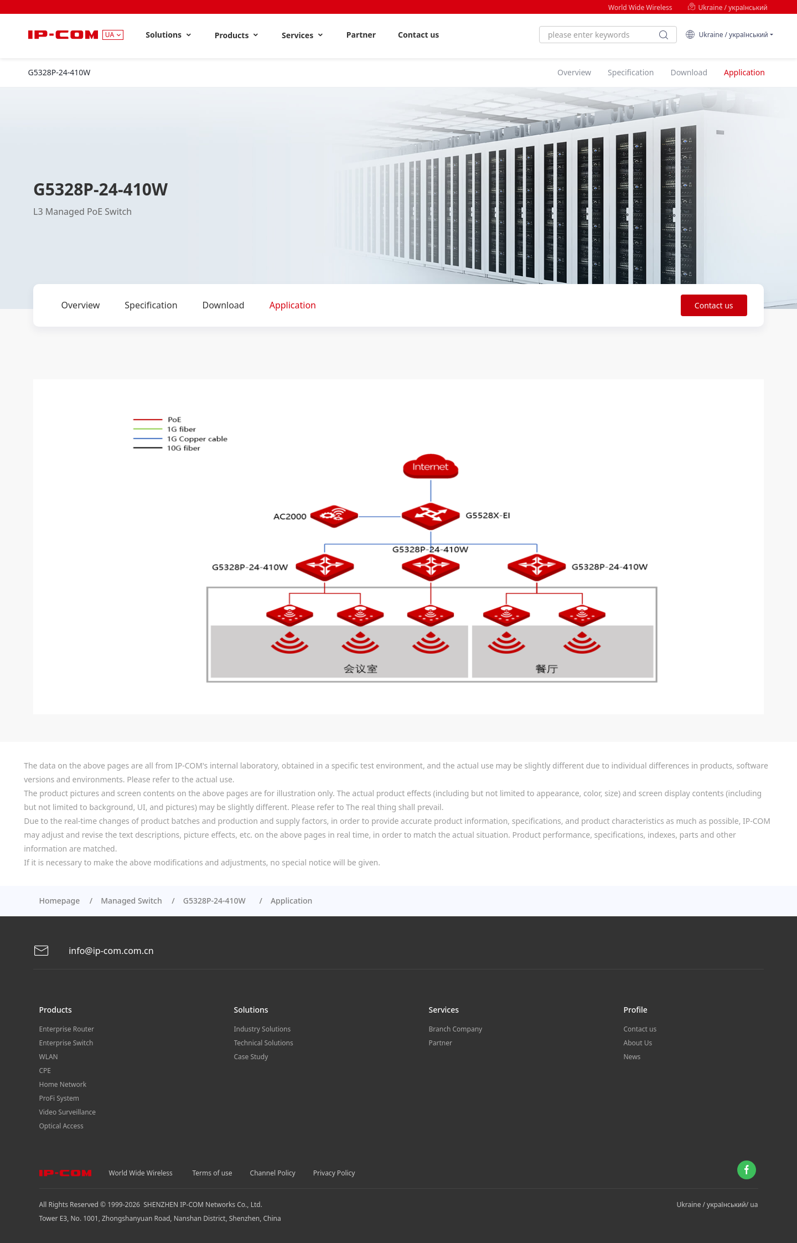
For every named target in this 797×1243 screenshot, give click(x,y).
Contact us (418, 34)
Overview (80, 305)
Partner (361, 34)
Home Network (63, 1084)
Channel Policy (273, 1173)
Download (224, 305)
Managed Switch (131, 900)
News (632, 1056)
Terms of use (212, 1173)
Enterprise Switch (66, 1043)
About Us (638, 1043)
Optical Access (61, 1126)
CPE (45, 1070)
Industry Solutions (262, 1029)
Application (293, 305)
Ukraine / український (727, 7)
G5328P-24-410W (216, 900)
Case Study (251, 1056)
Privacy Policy (334, 1173)
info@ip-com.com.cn (93, 951)
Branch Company (456, 1029)
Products (237, 35)
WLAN (48, 1056)
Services (303, 35)
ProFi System (59, 1098)
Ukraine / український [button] (726, 35)
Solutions (169, 35)
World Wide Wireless (640, 7)
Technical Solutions (263, 1043)
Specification (151, 305)
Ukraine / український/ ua (717, 1204)
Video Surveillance (67, 1112)
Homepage (59, 900)
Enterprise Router (66, 1029)
